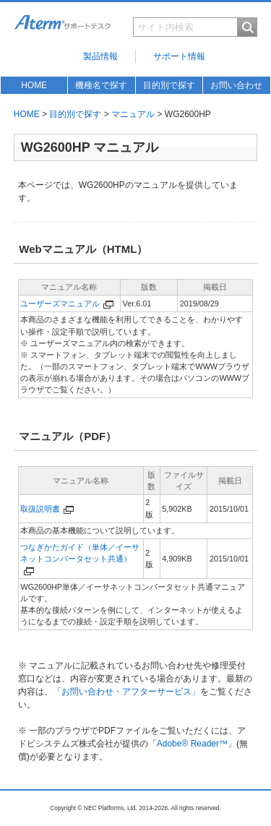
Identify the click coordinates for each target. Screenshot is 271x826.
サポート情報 (179, 56)
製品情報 (100, 56)
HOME (34, 85)
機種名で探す (101, 85)
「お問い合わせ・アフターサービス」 (126, 692)
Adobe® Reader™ (192, 744)
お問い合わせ (236, 85)
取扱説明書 (40, 508)
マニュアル (133, 114)
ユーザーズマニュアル (60, 303)
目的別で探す (169, 85)
